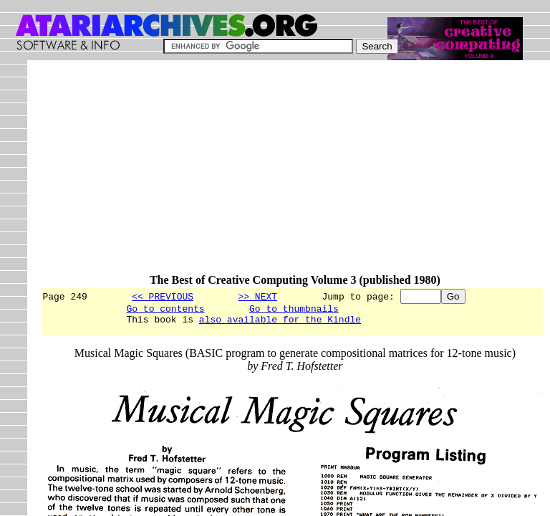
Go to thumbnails (294, 310)
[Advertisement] (294, 173)
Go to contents (165, 310)
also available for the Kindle (280, 323)
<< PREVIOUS (162, 296)
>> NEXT (257, 296)
